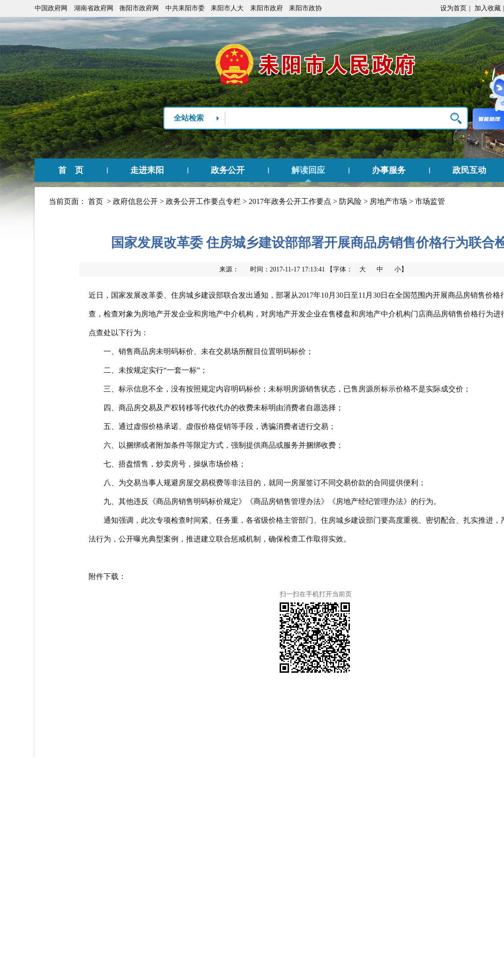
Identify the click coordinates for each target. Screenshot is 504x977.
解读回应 (308, 170)
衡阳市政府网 (139, 8)
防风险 (350, 201)
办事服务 (389, 170)
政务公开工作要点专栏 (203, 201)
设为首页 (453, 8)
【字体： (367, 269)
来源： (229, 269)
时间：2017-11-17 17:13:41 (287, 269)
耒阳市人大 (227, 8)
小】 (401, 269)
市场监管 (430, 201)
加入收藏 (487, 8)
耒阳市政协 (305, 8)
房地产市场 (388, 201)
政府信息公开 (135, 201)
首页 (95, 201)
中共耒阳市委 (185, 8)
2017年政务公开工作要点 (290, 201)
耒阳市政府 (266, 8)
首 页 (70, 170)
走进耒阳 (147, 170)
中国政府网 (51, 8)
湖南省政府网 (93, 8)
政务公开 (228, 170)
